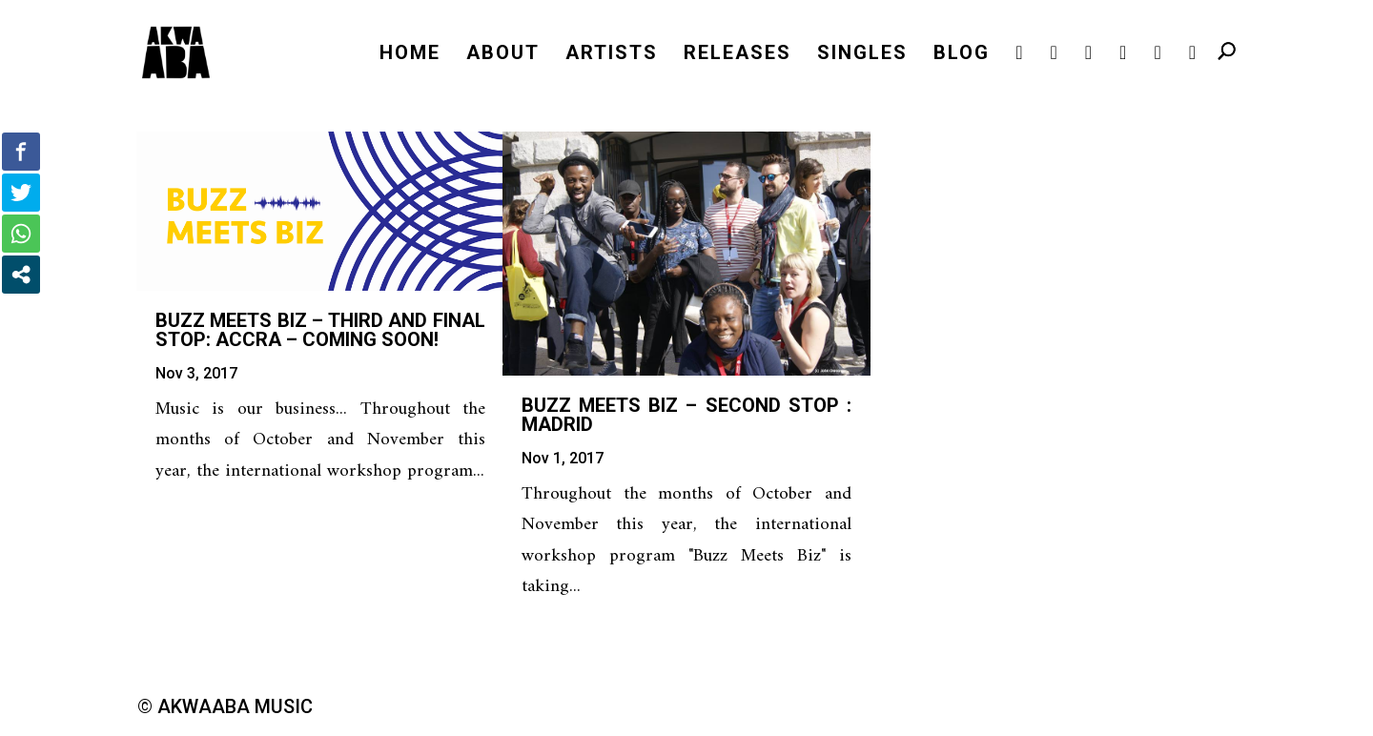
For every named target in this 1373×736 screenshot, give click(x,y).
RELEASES (737, 55)
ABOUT (503, 55)
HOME (410, 55)
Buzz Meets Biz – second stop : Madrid (686, 415)
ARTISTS (611, 55)
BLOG (961, 55)
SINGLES (862, 55)
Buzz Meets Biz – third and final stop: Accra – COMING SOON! (320, 330)
